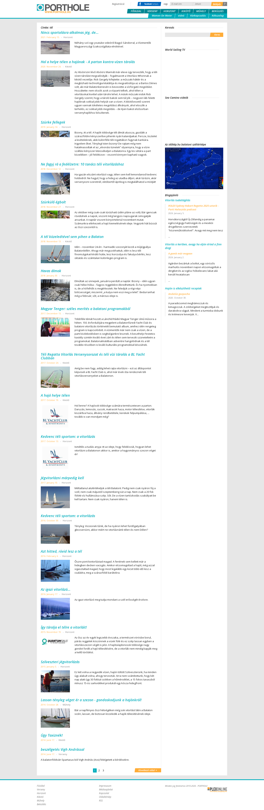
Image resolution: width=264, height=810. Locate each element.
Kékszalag (218, 15)
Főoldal (136, 11)
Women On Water (162, 15)
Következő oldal (147, 770)
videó (181, 15)
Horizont (169, 11)
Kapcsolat (104, 793)
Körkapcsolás (198, 15)
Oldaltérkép (105, 797)
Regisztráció (118, 4)
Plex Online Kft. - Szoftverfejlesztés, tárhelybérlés (217, 789)
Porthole (63, 8)
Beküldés (218, 11)
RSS (101, 800)
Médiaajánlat (106, 789)
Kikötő (186, 11)
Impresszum (105, 785)
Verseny (152, 11)
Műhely (201, 11)
